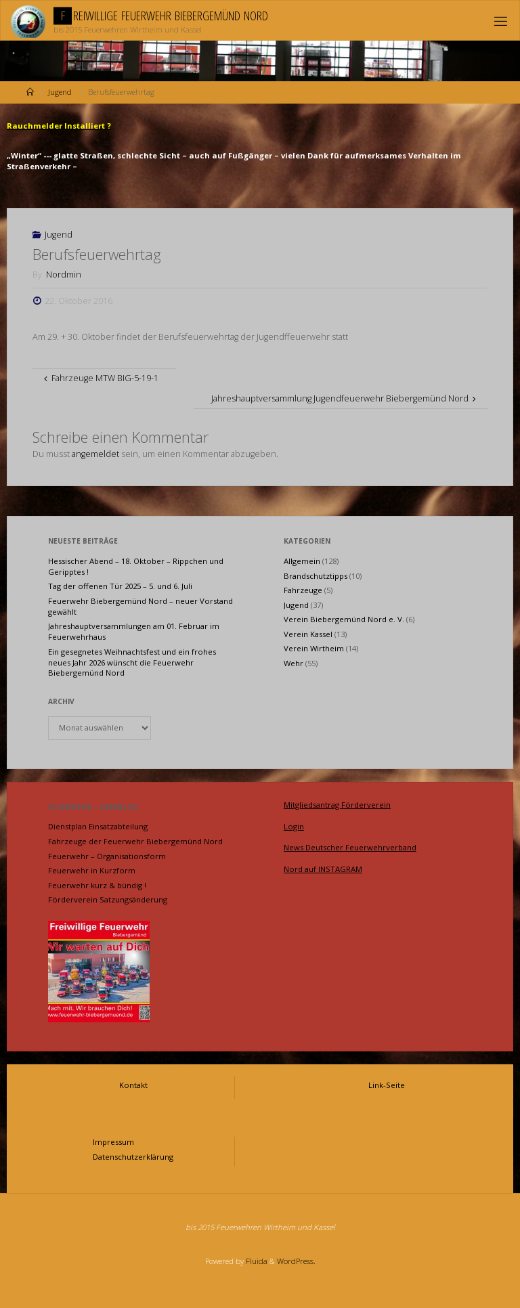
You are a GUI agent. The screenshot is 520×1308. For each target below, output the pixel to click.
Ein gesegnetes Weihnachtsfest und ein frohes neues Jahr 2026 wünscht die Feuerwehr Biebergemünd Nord (132, 662)
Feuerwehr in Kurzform (91, 870)
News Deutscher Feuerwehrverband (350, 847)
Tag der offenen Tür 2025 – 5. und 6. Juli (120, 586)
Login (294, 826)
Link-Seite (386, 1085)
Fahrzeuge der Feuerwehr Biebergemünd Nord (135, 841)
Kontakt (133, 1085)
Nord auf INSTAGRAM (323, 869)
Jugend (60, 92)
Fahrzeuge (303, 590)
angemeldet (95, 454)
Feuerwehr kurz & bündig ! (97, 885)
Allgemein (302, 561)
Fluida (255, 1261)
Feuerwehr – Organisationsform (107, 856)
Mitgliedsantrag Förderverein (337, 805)
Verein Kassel (308, 634)
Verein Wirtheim (314, 648)
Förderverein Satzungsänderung (107, 899)
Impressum (113, 1142)
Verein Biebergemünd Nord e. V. (344, 619)
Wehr (293, 663)
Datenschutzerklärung (133, 1157)
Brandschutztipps (315, 576)
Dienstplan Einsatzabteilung (98, 826)
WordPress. (296, 1261)
